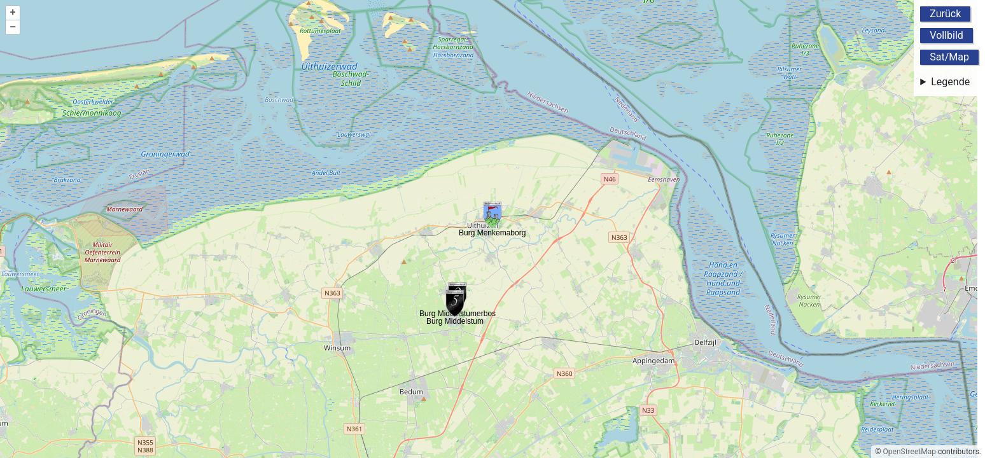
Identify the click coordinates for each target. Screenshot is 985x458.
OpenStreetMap (909, 451)
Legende (950, 82)
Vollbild (946, 35)
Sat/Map (949, 57)
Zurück (945, 14)
